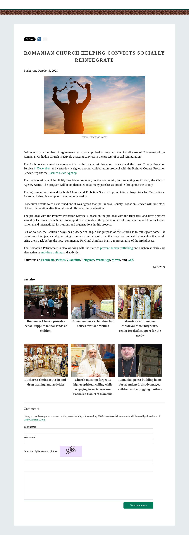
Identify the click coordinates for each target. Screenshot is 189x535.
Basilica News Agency (62, 173)
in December (42, 168)
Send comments (138, 505)
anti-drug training (52, 252)
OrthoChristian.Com (34, 419)
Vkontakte (73, 260)
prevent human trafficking (116, 248)
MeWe (116, 260)
